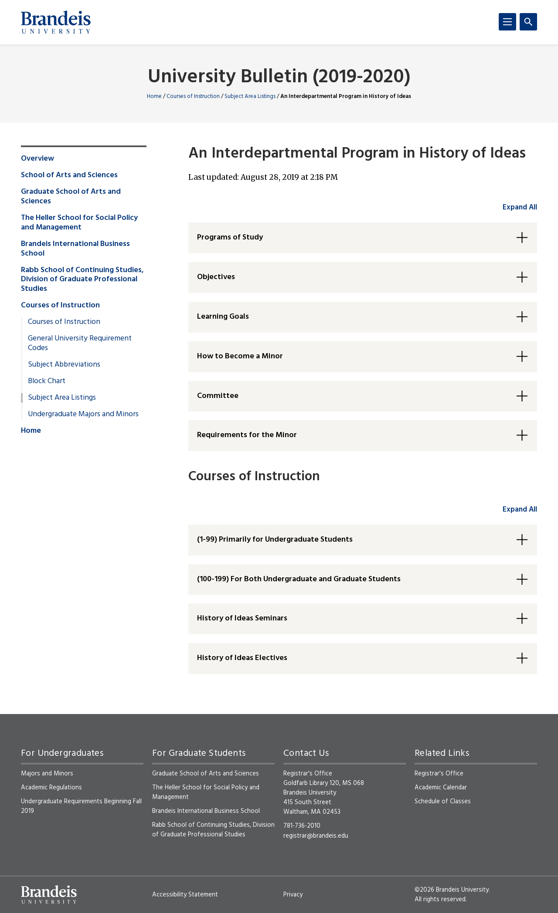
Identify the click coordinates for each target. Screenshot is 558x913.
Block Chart (46, 381)
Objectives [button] (216, 277)
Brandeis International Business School (75, 249)
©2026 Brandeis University (452, 890)
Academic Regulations (51, 787)
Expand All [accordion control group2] (520, 509)
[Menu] (507, 21)
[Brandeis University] (56, 22)
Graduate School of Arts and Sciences (71, 196)
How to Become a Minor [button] (240, 356)
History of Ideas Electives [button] (242, 658)
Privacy (293, 894)
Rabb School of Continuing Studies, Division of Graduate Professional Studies (82, 280)
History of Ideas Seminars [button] (242, 618)
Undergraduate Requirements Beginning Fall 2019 (81, 806)
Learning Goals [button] (223, 316)
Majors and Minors (47, 773)
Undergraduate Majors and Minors (83, 414)
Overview (37, 159)
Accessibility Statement (185, 894)
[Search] (528, 21)
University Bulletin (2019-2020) (279, 77)
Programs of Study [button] (230, 237)
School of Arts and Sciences (69, 175)
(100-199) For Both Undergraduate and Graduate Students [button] (299, 579)
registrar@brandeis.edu (315, 836)
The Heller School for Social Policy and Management (79, 222)
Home (154, 96)
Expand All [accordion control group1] (520, 207)
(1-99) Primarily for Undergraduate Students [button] (275, 539)
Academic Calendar (441, 787)
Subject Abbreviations (64, 365)
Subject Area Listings (250, 96)
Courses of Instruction (193, 96)
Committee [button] (217, 396)
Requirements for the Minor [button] (247, 435)
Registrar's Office (439, 773)
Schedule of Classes (443, 801)
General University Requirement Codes (80, 343)
